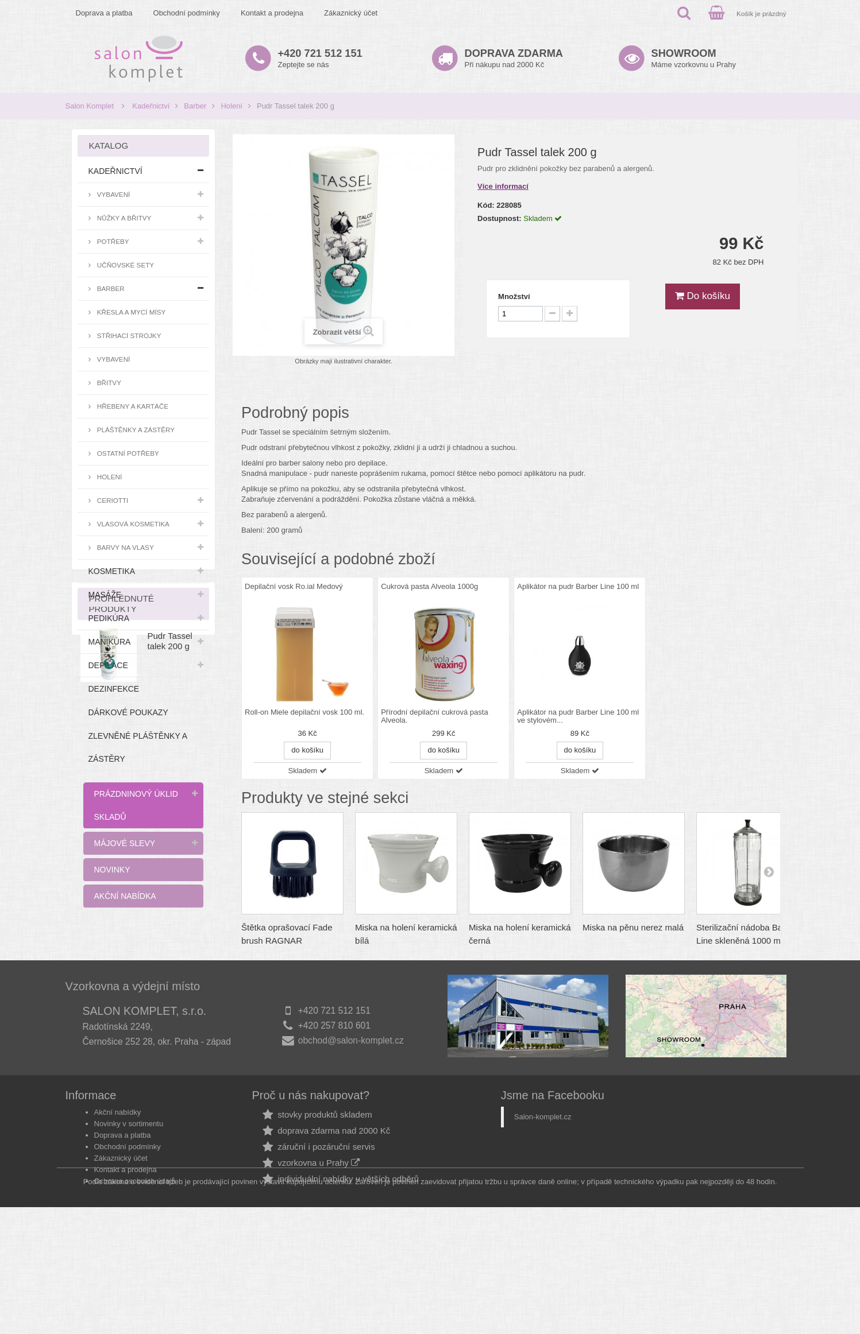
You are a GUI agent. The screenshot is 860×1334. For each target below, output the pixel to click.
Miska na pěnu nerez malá (633, 927)
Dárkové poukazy (128, 712)
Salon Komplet (89, 106)
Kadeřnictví (150, 106)
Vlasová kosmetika (132, 524)
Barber (195, 106)
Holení (231, 106)
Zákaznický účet (350, 13)
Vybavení (112, 194)
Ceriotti (112, 500)
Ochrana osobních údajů (135, 1274)
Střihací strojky (128, 335)
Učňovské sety (125, 265)
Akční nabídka (125, 896)
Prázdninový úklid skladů (136, 805)
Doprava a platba (104, 13)
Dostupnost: (499, 218)
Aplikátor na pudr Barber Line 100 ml (578, 586)
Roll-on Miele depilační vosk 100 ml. (304, 712)
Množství (514, 296)
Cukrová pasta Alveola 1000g (429, 586)
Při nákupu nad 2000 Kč (514, 58)
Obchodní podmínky (186, 13)
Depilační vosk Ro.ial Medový (294, 586)
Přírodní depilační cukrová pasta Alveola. (434, 716)
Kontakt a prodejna (272, 13)
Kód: (486, 205)
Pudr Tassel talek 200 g (170, 990)
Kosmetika (112, 571)
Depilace (108, 665)
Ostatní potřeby (127, 453)
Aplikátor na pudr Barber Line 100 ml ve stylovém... (578, 716)
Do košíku (702, 295)
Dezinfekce (114, 688)
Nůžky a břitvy (123, 218)
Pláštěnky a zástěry (135, 429)
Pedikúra (109, 618)
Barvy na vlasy (124, 547)
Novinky (112, 869)
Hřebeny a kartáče (132, 406)
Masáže (105, 594)
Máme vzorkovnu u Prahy (693, 58)
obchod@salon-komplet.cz (351, 1137)
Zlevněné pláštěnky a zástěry (137, 747)
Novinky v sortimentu (129, 1217)
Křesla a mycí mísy (130, 312)
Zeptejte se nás (320, 58)
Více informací (503, 186)
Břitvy (108, 382)
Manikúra (109, 641)
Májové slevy (125, 843)
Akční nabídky (117, 1205)
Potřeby (112, 241)
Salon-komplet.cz (543, 1210)
